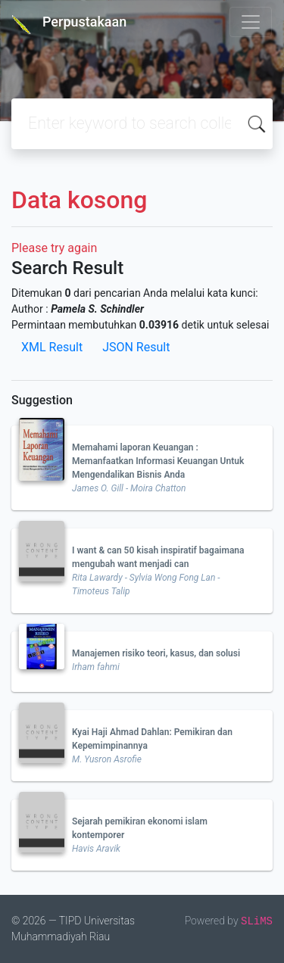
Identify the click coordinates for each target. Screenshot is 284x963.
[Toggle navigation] (250, 22)
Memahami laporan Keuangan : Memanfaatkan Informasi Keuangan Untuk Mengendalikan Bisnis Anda (158, 461)
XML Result (52, 347)
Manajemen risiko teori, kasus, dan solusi (156, 653)
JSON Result (136, 347)
